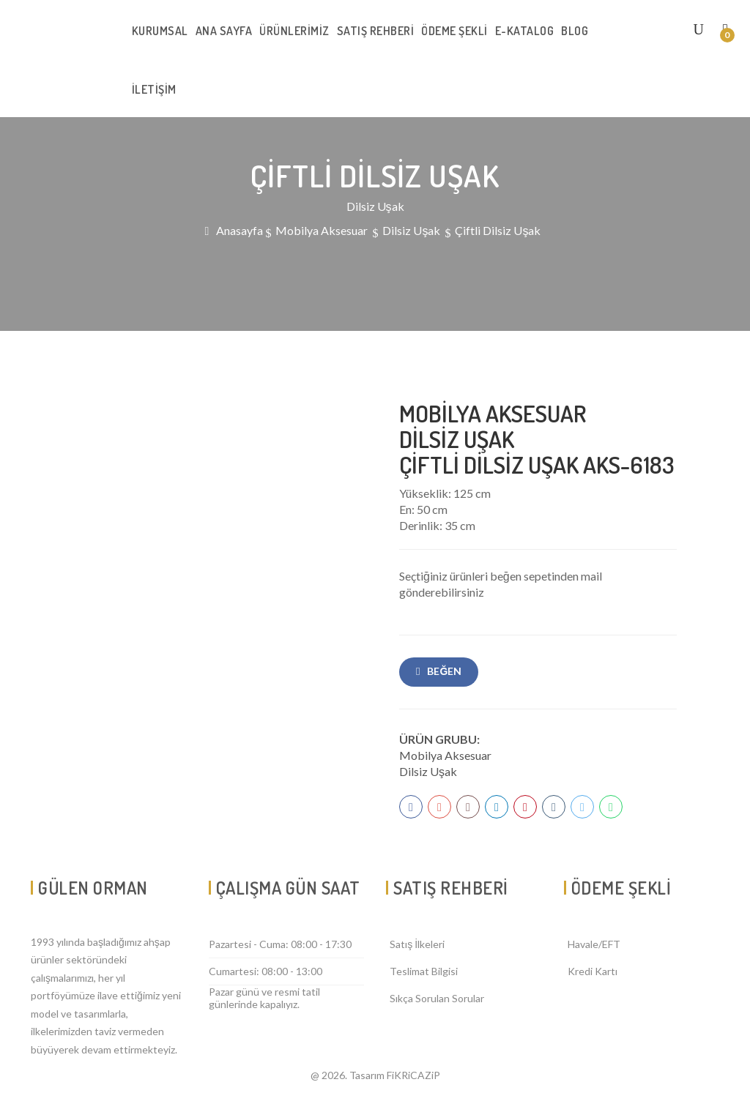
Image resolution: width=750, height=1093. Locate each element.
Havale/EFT (594, 944)
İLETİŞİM (154, 89)
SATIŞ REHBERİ (376, 30)
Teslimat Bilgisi (424, 971)
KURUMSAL (160, 30)
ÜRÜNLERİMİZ (294, 30)
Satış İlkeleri (417, 944)
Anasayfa (239, 230)
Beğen (444, 671)
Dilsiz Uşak (428, 771)
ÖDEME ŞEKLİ (454, 30)
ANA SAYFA (224, 30)
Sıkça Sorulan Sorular (437, 998)
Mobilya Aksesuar (445, 755)
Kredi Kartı (592, 971)
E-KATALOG (524, 30)
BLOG (574, 30)
